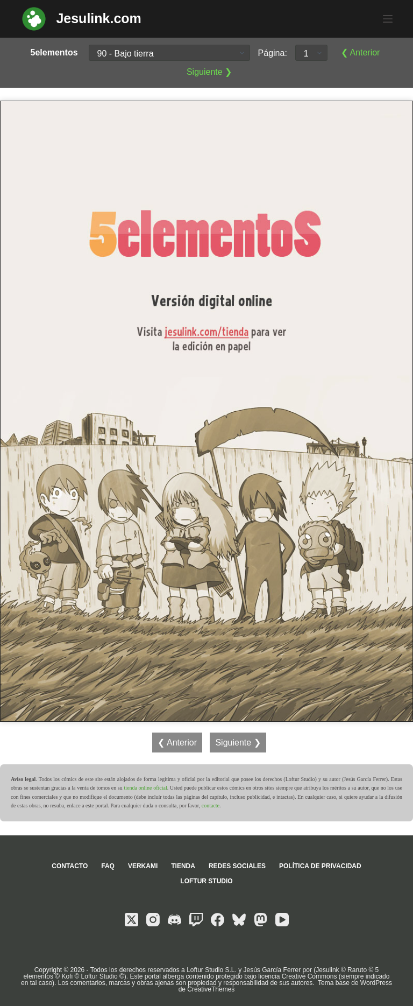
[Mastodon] (260, 919)
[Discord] (174, 919)
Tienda (183, 866)
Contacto (70, 866)
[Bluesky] (239, 919)
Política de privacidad (320, 866)
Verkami (143, 866)
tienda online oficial (145, 788)
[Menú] (388, 19)
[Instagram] (153, 919)
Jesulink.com (98, 18)
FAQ (108, 866)
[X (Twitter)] (131, 919)
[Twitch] (196, 919)
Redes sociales (237, 866)
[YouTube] (282, 919)
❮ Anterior (360, 52)
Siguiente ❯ (209, 71)
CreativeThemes (210, 989)
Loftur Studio (206, 881)
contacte (210, 805)
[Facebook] (217, 919)
